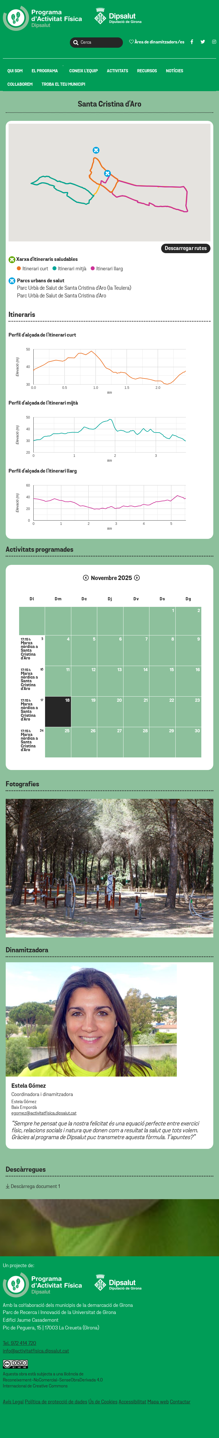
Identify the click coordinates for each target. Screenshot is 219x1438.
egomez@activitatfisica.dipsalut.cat (43, 1113)
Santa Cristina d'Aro (109, 104)
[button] (107, 173)
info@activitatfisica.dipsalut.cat (36, 1351)
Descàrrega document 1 (35, 1186)
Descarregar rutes (186, 248)
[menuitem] (15, 71)
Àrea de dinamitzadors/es (156, 42)
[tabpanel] (109, 868)
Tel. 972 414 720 (19, 1343)
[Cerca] (96, 42)
